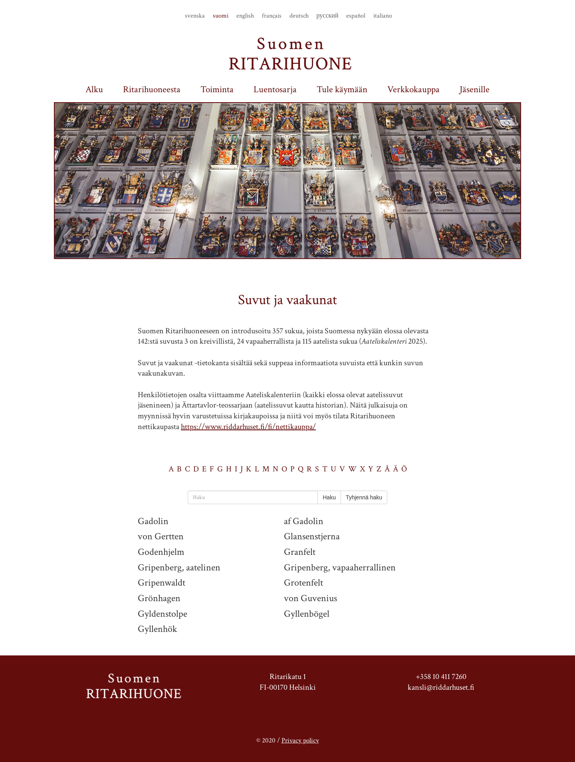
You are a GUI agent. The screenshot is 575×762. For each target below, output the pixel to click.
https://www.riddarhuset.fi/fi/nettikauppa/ (248, 427)
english (245, 16)
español (355, 16)
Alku (94, 89)
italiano (382, 16)
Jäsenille (475, 89)
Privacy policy (300, 740)
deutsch (299, 16)
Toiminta (217, 89)
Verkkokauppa (413, 89)
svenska (195, 16)
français (272, 16)
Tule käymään (342, 89)
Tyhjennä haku (364, 497)
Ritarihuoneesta (151, 89)
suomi (220, 16)
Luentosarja (275, 89)
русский (328, 16)
